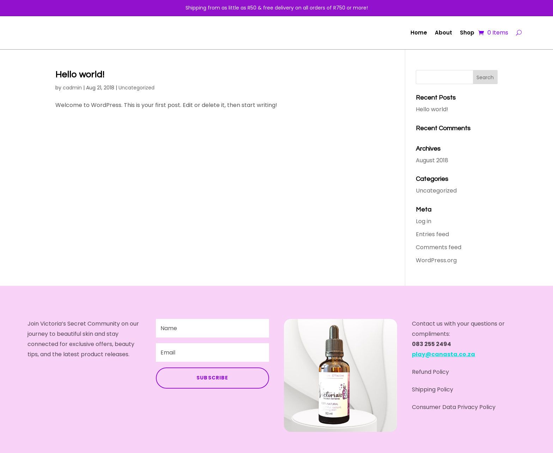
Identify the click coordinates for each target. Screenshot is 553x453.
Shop (467, 32)
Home (419, 32)
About (443, 32)
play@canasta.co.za (443, 354)
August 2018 (432, 160)
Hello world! (79, 74)
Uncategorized (136, 87)
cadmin (72, 87)
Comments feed (438, 247)
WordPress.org (436, 260)
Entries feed (432, 234)
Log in (423, 221)
